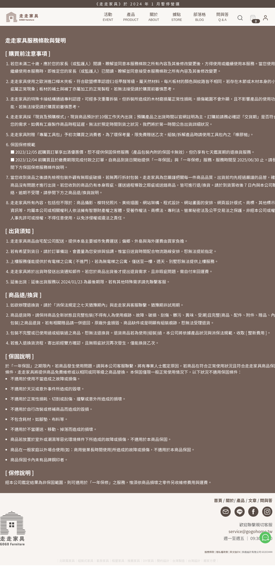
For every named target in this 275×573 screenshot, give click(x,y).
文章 (252, 500)
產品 (240, 500)
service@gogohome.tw (250, 531)
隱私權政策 (222, 552)
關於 (230, 500)
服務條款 (209, 552)
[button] (265, 20)
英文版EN (235, 552)
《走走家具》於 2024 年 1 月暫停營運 (137, 3)
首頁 (218, 500)
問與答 (266, 500)
